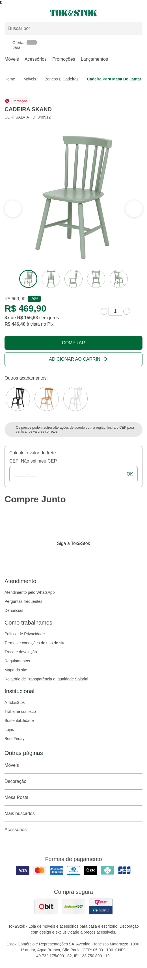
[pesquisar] (135, 28)
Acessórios (36, 59)
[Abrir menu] (24, 13)
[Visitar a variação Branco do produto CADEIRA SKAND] (75, 399)
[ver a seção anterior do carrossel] (134, 208)
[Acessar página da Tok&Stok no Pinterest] (81, 555)
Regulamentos (17, 661)
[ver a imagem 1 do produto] (28, 279)
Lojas (9, 729)
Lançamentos (94, 59)
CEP (14, 461)
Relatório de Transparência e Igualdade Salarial (46, 679)
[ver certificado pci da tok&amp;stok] (101, 906)
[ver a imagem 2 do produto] (51, 279)
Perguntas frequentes (23, 601)
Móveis (12, 59)
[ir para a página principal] (73, 13)
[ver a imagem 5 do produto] (119, 279)
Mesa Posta (73, 797)
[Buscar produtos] (73, 28)
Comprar (73, 342)
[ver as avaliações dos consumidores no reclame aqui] (73, 906)
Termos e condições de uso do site (35, 643)
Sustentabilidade (19, 720)
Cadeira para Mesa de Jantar (114, 79)
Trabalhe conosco (20, 711)
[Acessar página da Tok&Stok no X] (97, 555)
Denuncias (14, 610)
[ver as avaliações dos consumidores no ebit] (46, 906)
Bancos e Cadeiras (62, 79)
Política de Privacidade (25, 634)
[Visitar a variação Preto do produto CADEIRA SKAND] (18, 399)
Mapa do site (16, 670)
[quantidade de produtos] (115, 311)
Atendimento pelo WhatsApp (30, 592)
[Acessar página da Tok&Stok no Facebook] (49, 555)
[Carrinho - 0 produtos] (139, 13)
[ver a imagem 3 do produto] (73, 279)
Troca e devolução (21, 652)
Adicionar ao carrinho (78, 359)
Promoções (63, 59)
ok (130, 474)
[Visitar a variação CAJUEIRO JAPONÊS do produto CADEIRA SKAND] (46, 399)
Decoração (73, 781)
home (10, 79)
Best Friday (15, 738)
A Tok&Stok (15, 702)
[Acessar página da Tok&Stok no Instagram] (65, 555)
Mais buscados (73, 813)
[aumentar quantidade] (126, 311)
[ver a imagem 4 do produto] (96, 279)
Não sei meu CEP (39, 461)
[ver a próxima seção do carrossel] (13, 208)
